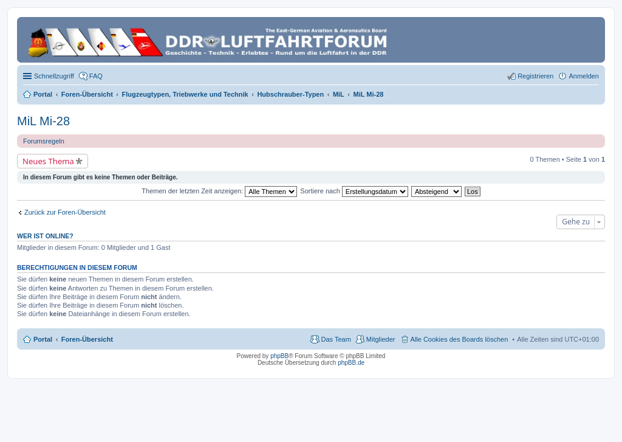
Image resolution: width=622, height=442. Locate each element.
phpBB (279, 356)
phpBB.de (351, 362)
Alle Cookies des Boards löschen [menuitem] (459, 339)
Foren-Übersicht (87, 339)
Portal (42, 94)
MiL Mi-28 (43, 121)
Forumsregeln (43, 141)
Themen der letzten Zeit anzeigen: (219, 191)
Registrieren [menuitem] (535, 76)
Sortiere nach (354, 191)
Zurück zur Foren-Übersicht (65, 212)
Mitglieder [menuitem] (380, 339)
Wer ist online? (45, 236)
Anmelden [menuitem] (584, 76)
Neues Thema (48, 161)
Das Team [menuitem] (335, 339)
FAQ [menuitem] (96, 76)
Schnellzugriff (54, 76)
